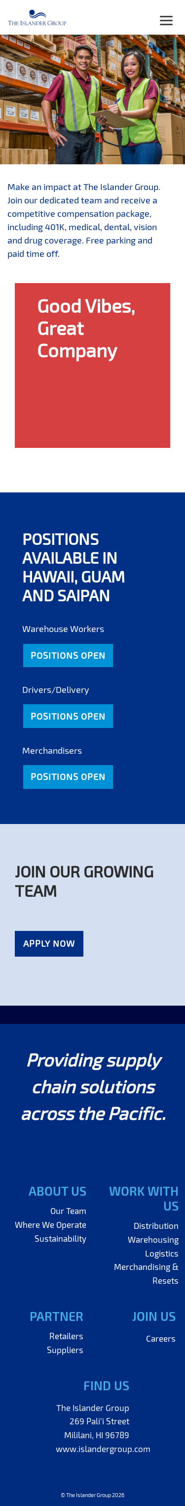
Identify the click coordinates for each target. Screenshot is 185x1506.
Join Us (154, 1316)
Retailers (66, 1336)
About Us (57, 1190)
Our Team (68, 1210)
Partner (56, 1316)
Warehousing (153, 1239)
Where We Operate (50, 1224)
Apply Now (49, 943)
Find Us (106, 1385)
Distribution (156, 1225)
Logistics (162, 1253)
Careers (161, 1338)
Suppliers (65, 1350)
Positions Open (68, 655)
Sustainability (60, 1238)
